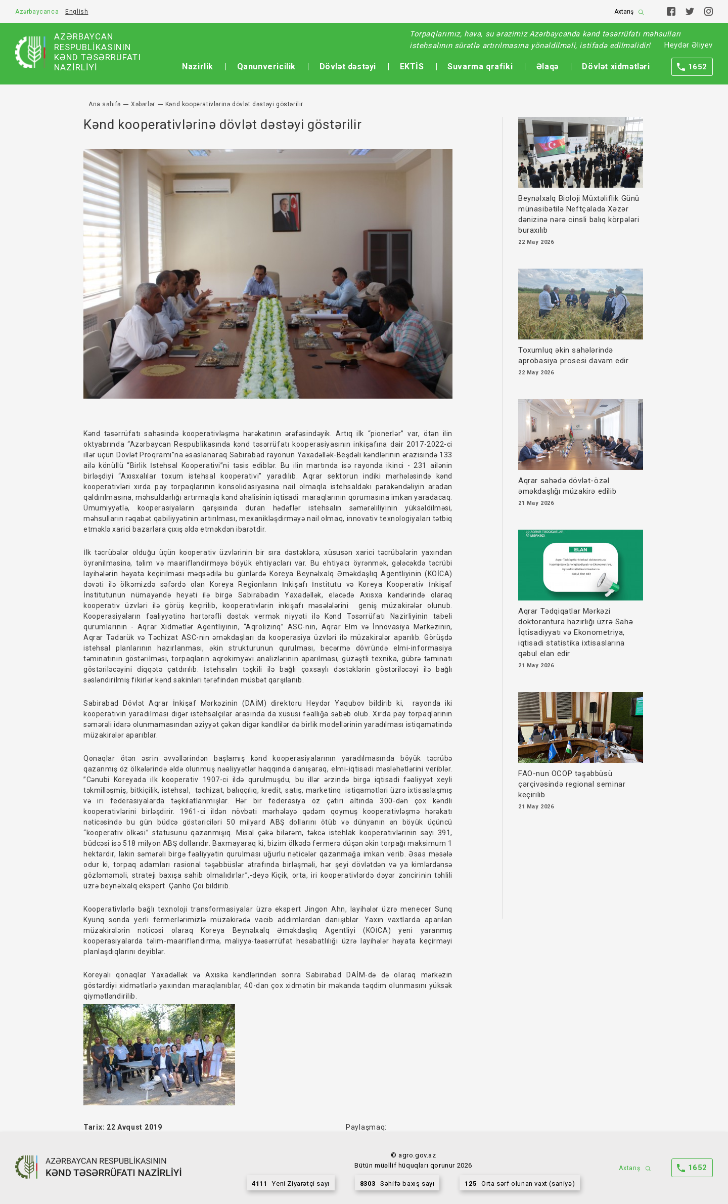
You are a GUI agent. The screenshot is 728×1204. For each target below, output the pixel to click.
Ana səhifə (104, 104)
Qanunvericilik (266, 66)
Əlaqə (547, 66)
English (76, 11)
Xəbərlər (143, 104)
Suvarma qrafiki (480, 66)
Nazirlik (197, 66)
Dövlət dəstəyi (348, 66)
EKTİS (412, 66)
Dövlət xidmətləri (616, 66)
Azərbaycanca (37, 11)
